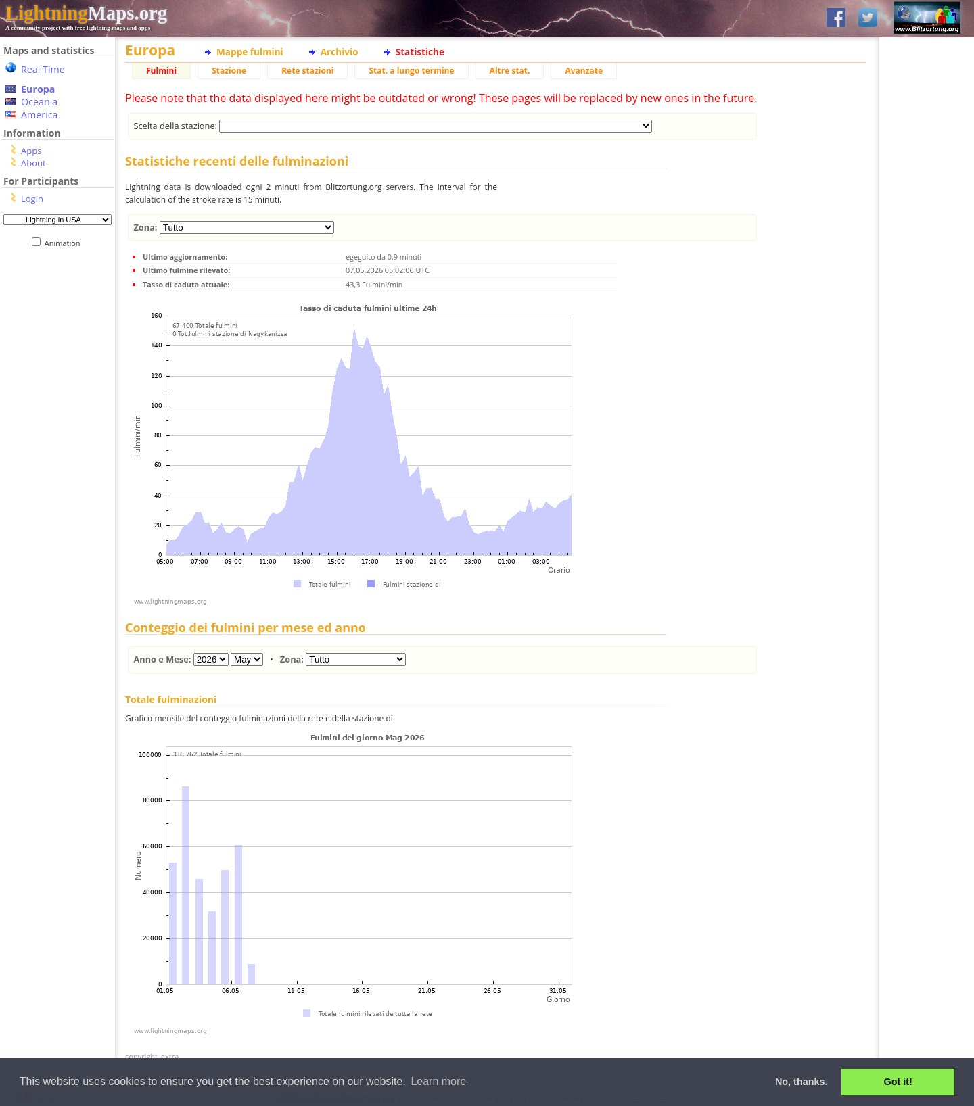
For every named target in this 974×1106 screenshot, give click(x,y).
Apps (31, 151)
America (39, 114)
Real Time (43, 69)
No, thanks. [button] (801, 1081)
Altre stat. (510, 70)
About (33, 163)
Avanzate (584, 70)
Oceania (39, 101)
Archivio (339, 51)
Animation (65, 243)
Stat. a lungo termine (411, 70)
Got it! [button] (898, 1081)
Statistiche (420, 51)
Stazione (229, 70)
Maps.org (86, 13)
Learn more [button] (438, 1081)
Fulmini (161, 70)
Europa (38, 88)
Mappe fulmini (249, 51)
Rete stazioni (307, 70)
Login (32, 199)
